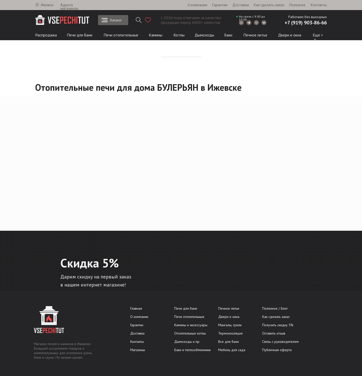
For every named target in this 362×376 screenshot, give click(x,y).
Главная (136, 308)
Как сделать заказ (269, 5)
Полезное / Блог (275, 308)
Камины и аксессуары (190, 325)
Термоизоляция (230, 333)
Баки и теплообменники (192, 350)
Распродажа (46, 34)
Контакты (319, 5)
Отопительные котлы (190, 333)
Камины (155, 34)
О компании (197, 5)
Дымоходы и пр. (187, 341)
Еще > (318, 34)
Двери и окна (289, 34)
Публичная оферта (277, 350)
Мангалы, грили (230, 325)
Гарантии (220, 5)
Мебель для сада (231, 350)
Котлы (179, 34)
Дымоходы (204, 34)
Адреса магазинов (69, 7)
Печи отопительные (121, 34)
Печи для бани (79, 34)
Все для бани (228, 341)
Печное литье (255, 34)
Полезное (297, 5)
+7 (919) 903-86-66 (306, 22)
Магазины (137, 350)
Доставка (241, 5)
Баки (228, 34)
